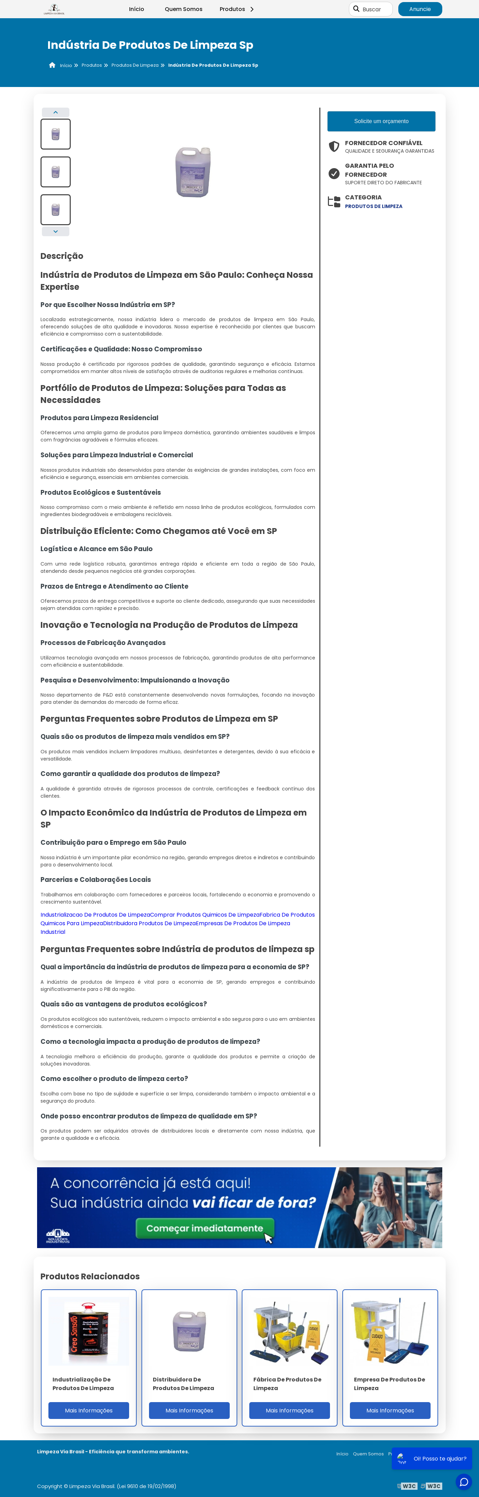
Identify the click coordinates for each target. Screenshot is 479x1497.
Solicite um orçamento (381, 121)
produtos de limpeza (373, 206)
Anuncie (420, 9)
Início (136, 9)
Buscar (372, 9)
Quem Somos (184, 9)
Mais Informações (89, 1410)
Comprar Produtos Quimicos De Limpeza (205, 915)
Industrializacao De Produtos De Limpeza (95, 915)
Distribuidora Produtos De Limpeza (149, 923)
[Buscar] (356, 9)
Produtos (238, 9)
